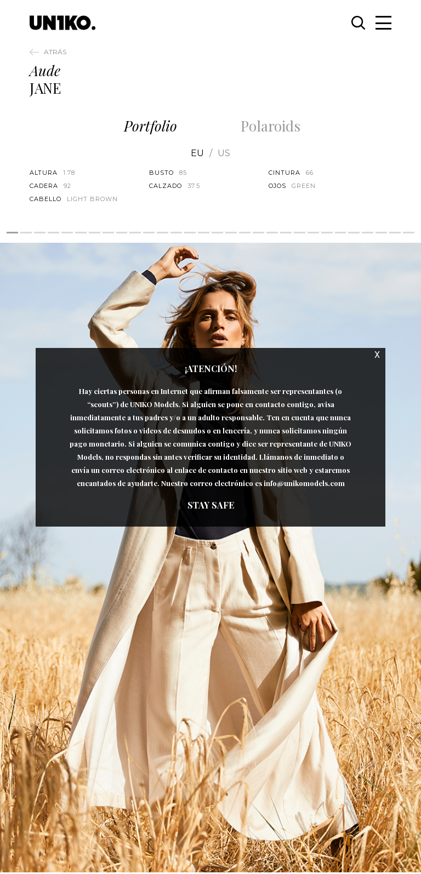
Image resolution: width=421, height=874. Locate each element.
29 (395, 232)
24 (327, 232)
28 (381, 232)
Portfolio (150, 125)
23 (313, 232)
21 (286, 232)
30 (408, 232)
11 (149, 232)
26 (354, 232)
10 (135, 232)
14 (190, 232)
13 (176, 232)
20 (272, 232)
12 (162, 232)
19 (258, 232)
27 (367, 232)
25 (340, 232)
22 (299, 232)
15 (203, 232)
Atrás (55, 52)
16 (217, 232)
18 (245, 232)
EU (197, 153)
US (224, 153)
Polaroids (270, 125)
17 (231, 232)
